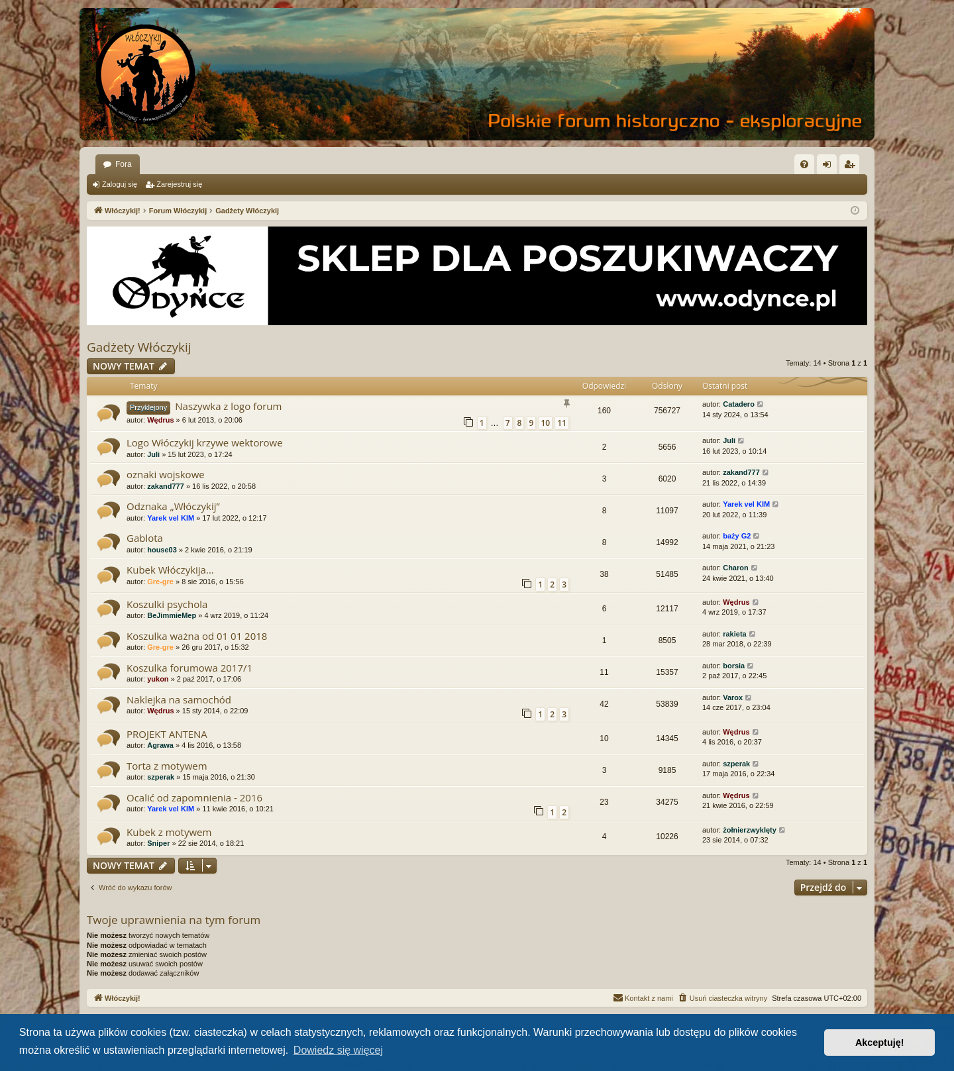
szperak (160, 777)
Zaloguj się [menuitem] (830, 167)
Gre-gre (160, 582)
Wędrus (160, 420)
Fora (123, 164)
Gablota (145, 537)
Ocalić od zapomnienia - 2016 (194, 797)
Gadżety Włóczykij (139, 347)
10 (545, 423)
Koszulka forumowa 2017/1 (189, 667)
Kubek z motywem (169, 832)
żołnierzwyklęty (749, 830)
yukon (157, 679)
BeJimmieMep (171, 615)
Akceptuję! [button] (879, 1042)
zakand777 (165, 486)
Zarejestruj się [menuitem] (852, 167)
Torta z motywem (167, 765)
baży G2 (737, 536)
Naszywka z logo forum (228, 406)
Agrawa (160, 745)
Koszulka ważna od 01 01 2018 (197, 635)
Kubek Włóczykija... (170, 569)
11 (561, 423)
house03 (162, 550)
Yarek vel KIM (170, 518)
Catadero (739, 404)
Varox (733, 697)
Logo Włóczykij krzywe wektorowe (205, 442)
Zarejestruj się (179, 184)
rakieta (734, 634)
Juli (153, 454)
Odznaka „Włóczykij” (173, 506)
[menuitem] (804, 164)
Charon (736, 568)
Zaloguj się (119, 184)
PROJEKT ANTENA (167, 733)
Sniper (158, 843)
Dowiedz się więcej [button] (338, 1050)
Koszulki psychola (167, 604)
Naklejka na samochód (179, 699)
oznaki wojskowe (166, 474)
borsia (734, 666)
